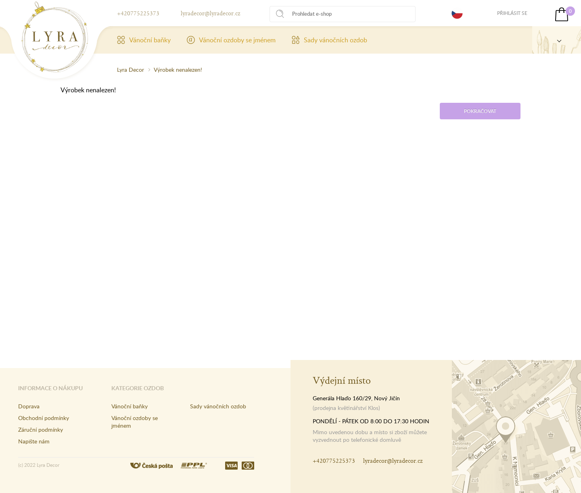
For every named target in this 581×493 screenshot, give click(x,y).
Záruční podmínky (40, 429)
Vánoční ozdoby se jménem (231, 39)
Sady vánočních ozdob (329, 39)
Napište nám (34, 441)
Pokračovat (480, 111)
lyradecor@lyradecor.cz (210, 13)
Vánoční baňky (144, 39)
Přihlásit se (512, 13)
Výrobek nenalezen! (178, 69)
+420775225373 (138, 13)
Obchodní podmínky (43, 418)
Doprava (29, 406)
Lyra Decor (130, 69)
